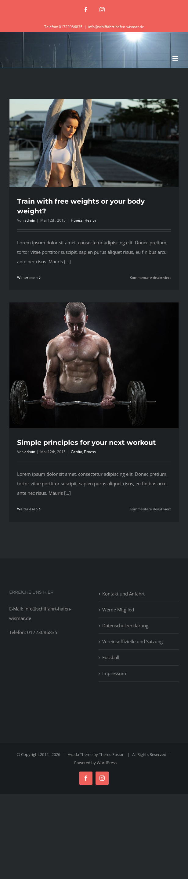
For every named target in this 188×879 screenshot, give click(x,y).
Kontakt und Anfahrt (123, 594)
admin (29, 220)
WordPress (107, 762)
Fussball (110, 657)
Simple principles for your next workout (86, 442)
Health (90, 220)
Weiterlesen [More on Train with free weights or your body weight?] (27, 277)
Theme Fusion (112, 754)
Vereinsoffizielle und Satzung (132, 641)
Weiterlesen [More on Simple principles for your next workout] (27, 509)
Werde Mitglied (118, 610)
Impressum (114, 673)
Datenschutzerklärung (125, 625)
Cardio (76, 451)
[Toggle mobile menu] (175, 58)
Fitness (77, 220)
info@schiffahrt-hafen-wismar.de (116, 26)
